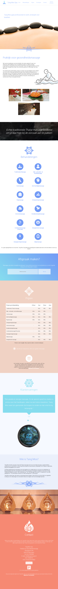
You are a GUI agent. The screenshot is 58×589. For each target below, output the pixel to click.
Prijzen (32, 2)
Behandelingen (26, 2)
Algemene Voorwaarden (33, 368)
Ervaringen (38, 2)
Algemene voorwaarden (51, 2)
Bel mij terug (29, 563)
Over (19, 2)
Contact (45, 2)
